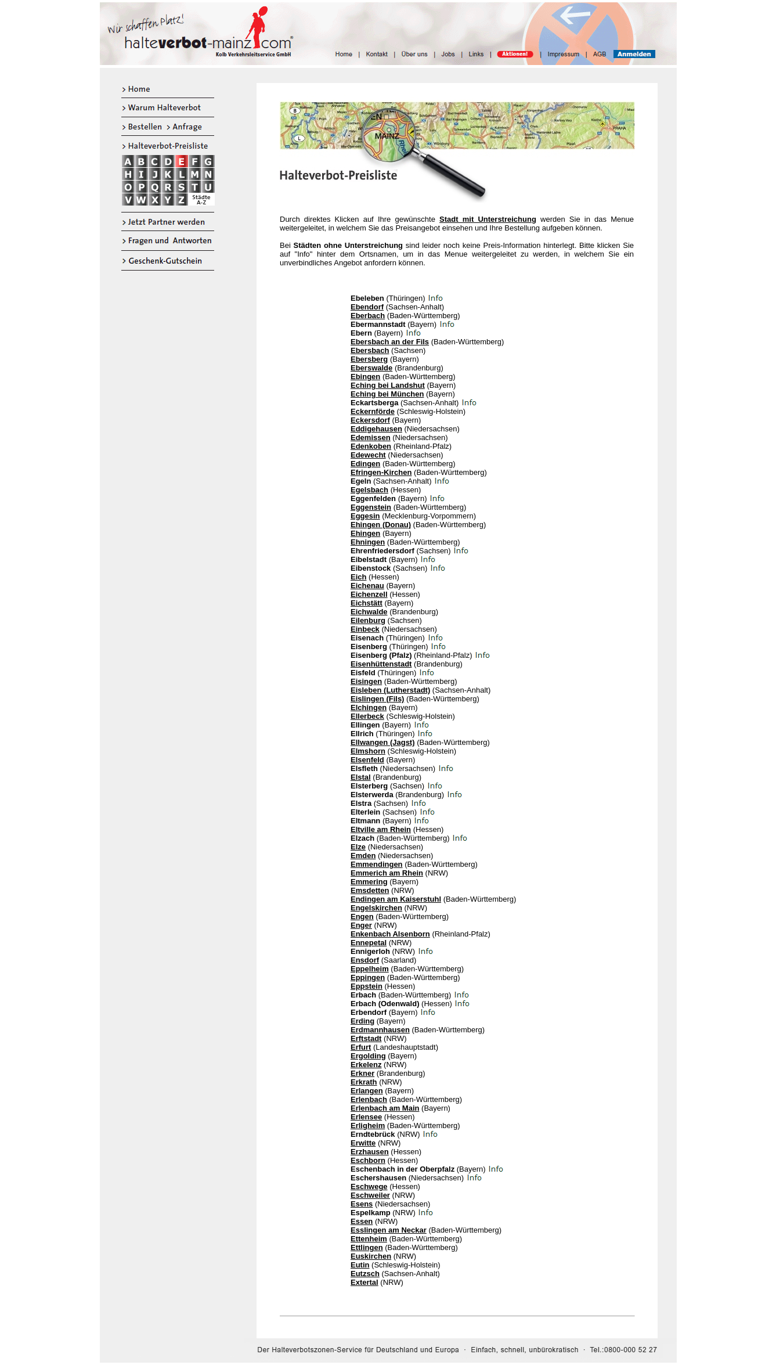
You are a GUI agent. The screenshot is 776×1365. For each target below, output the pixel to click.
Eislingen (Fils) (377, 698)
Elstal (361, 777)
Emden (363, 855)
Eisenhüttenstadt (381, 664)
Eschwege (369, 1186)
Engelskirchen (376, 907)
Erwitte (363, 1143)
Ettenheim (369, 1238)
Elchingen (369, 707)
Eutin (360, 1264)
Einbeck (365, 629)
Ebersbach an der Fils (390, 341)
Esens (362, 1204)
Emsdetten (370, 890)
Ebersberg (369, 359)
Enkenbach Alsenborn (390, 934)
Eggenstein (371, 507)
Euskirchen (371, 1256)
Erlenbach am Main (385, 1108)
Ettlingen (367, 1247)
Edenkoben (371, 446)
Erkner (362, 1073)
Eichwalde (369, 611)
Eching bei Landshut (388, 385)
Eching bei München (387, 394)
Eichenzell (369, 594)
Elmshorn (368, 751)
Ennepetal (369, 942)
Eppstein (366, 986)
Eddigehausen (376, 428)
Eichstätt (366, 603)
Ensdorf (365, 960)
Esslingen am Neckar (389, 1230)
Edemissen (371, 437)
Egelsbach (369, 489)
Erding (362, 1021)
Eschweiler (370, 1195)
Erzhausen (370, 1151)
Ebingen (365, 376)
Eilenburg (368, 620)
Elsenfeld (367, 759)
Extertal (364, 1282)
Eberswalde (371, 367)
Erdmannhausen (380, 1029)
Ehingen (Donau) (381, 524)
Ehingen (365, 533)
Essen (362, 1221)
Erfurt (361, 1047)
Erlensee (366, 1116)
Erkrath (364, 1082)
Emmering (369, 881)
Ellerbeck (367, 716)
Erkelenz (366, 1064)
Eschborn (368, 1160)
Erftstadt (366, 1038)
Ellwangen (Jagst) (383, 742)
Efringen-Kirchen (381, 472)
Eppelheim (370, 968)
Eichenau (367, 585)
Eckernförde (373, 411)
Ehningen (368, 542)
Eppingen (368, 977)
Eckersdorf (370, 420)
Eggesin (365, 516)
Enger (361, 925)
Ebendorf (367, 306)
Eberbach (368, 315)
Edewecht (368, 455)
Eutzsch (365, 1273)
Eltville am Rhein (381, 829)
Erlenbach (369, 1099)
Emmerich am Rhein (387, 873)
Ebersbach (370, 350)
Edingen (365, 463)
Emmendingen (377, 864)
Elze (358, 846)
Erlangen (367, 1090)
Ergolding (368, 1055)
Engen (362, 916)
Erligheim (368, 1125)
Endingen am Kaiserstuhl (396, 899)
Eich (358, 576)
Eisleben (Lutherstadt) (390, 690)
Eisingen (366, 681)
